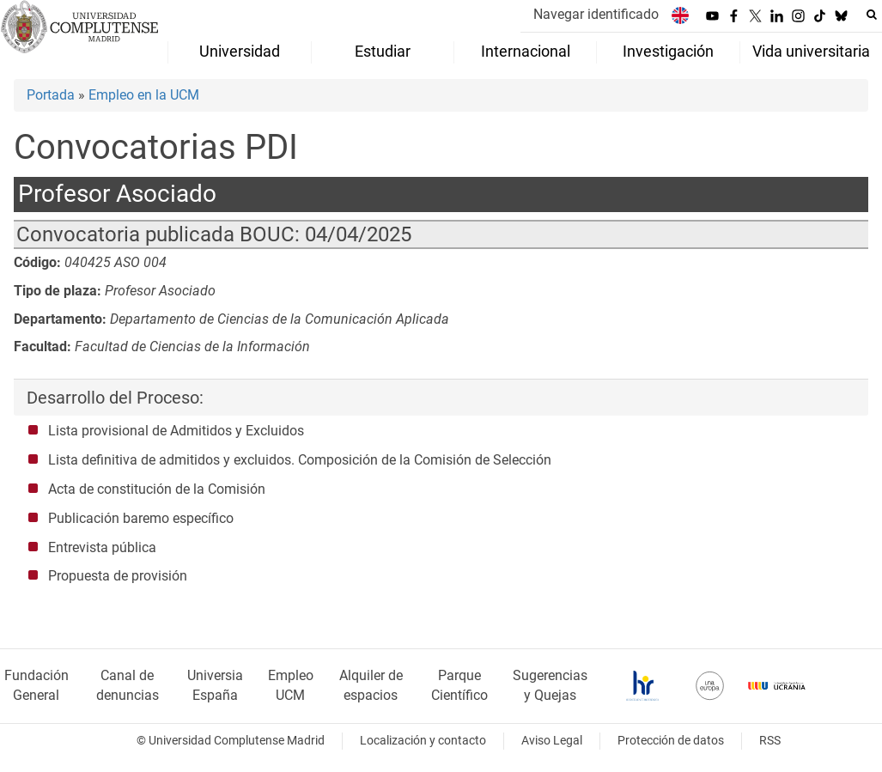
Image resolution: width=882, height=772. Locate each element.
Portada (51, 95)
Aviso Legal (551, 740)
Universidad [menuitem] (239, 51)
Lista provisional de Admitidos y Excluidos (176, 430)
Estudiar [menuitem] (383, 51)
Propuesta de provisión (117, 576)
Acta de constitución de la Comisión (156, 489)
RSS (770, 740)
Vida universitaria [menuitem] (811, 51)
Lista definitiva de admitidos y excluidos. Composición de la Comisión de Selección (299, 460)
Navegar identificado (596, 14)
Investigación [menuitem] (668, 51)
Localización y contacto (423, 740)
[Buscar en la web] (871, 14)
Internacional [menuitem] (525, 51)
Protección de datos (670, 740)
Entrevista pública (102, 547)
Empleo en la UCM (143, 95)
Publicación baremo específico (141, 518)
